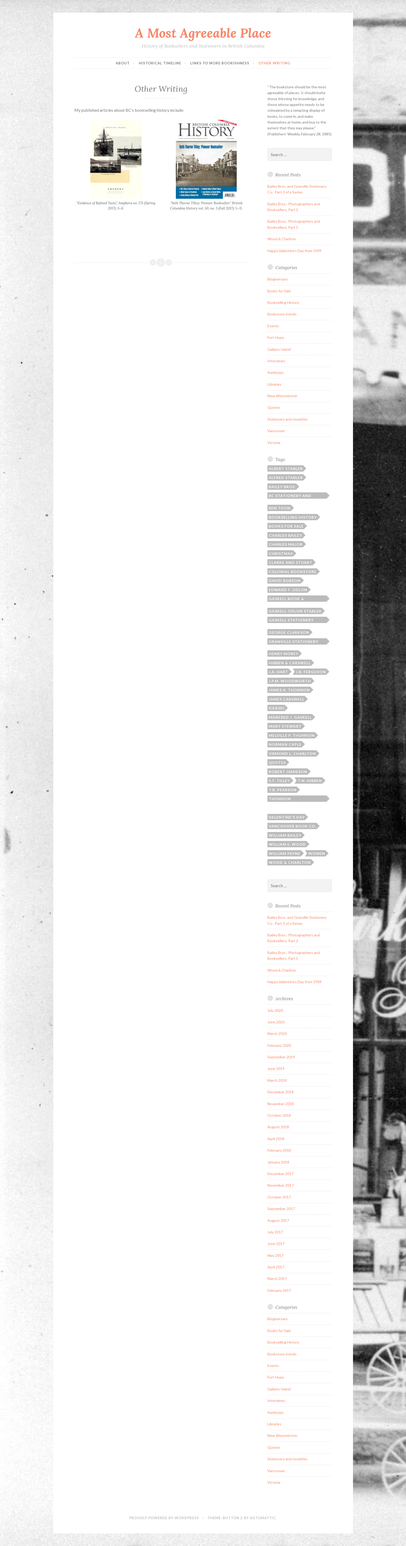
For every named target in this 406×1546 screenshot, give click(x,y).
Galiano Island (279, 349)
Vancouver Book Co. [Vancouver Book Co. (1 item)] (292, 826)
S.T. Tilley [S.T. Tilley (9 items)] (279, 780)
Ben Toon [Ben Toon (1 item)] (280, 508)
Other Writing (274, 63)
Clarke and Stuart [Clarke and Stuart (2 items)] (290, 562)
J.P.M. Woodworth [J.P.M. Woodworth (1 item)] (290, 681)
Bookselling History (283, 302)
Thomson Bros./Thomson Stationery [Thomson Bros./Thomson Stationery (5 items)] (286, 799)
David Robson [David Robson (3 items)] (284, 580)
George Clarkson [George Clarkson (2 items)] (289, 632)
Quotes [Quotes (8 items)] (277, 762)
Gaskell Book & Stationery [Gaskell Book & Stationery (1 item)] (286, 599)
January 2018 (278, 1162)
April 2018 (275, 1138)
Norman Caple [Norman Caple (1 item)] (285, 744)
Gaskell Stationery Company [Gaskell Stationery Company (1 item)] (291, 620)
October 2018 (279, 1115)
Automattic (263, 1518)
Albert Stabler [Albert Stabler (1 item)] (286, 468)
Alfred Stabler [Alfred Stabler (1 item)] (286, 477)
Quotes (273, 407)
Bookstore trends (282, 314)
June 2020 (275, 1022)
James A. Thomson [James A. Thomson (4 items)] (289, 690)
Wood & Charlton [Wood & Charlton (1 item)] (290, 862)
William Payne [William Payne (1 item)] (284, 853)
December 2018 (280, 1092)
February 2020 (279, 1045)
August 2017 (278, 1220)
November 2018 (280, 1103)
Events (273, 326)
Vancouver (276, 430)
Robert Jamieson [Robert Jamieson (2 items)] (288, 771)
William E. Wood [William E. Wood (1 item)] (287, 844)
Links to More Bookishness (219, 63)
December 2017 (280, 1173)
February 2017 (279, 1290)
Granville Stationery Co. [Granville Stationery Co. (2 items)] (293, 642)
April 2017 (275, 1267)
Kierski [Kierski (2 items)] (276, 708)
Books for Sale (279, 291)
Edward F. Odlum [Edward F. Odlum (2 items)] (288, 590)
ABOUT (123, 63)
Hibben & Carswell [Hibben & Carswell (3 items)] (290, 663)
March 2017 (277, 1278)
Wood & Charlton (281, 239)
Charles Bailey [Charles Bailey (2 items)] (285, 535)
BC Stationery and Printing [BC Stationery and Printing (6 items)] (290, 496)
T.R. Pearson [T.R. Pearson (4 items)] (283, 790)
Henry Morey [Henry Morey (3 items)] (283, 653)
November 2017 (280, 1185)
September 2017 (281, 1208)
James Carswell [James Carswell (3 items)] (286, 699)
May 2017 (275, 1255)
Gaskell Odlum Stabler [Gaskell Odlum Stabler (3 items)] (295, 611)
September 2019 (281, 1057)
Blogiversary (277, 279)
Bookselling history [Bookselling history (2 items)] (293, 517)
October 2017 (279, 1197)
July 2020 (275, 1010)
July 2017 (275, 1232)
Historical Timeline (160, 63)
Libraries (274, 384)
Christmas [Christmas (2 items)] (281, 553)
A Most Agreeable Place (203, 33)
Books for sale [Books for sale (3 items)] (286, 526)
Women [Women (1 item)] (316, 853)
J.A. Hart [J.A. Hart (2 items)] (278, 672)
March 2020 (277, 1033)
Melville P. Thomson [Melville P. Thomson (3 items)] (292, 735)
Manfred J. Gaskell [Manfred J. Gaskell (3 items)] (290, 717)
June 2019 (275, 1068)
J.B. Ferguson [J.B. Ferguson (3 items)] (311, 672)
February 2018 (279, 1150)
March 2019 (277, 1080)
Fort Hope (275, 337)
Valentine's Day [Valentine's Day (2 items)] (287, 817)
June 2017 (275, 1243)
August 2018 (278, 1127)
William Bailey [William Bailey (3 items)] (285, 835)
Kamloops (275, 372)
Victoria (273, 442)
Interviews (276, 361)
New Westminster (282, 396)
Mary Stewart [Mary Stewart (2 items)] (285, 726)
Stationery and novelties (287, 419)
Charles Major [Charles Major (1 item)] (286, 544)
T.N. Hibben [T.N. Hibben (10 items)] (310, 780)
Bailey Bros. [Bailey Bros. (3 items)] (282, 486)
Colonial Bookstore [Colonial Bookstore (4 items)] (293, 571)
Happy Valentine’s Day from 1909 (294, 250)
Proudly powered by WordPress (164, 1518)
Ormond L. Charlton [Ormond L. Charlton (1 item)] (292, 753)
